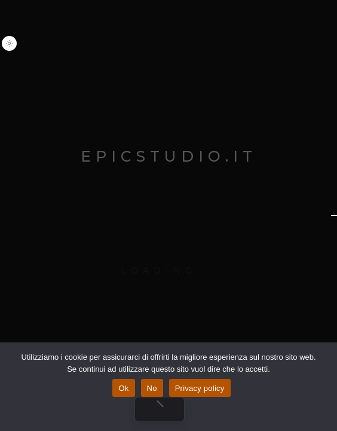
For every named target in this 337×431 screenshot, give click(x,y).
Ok (123, 388)
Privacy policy (200, 388)
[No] (159, 409)
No (152, 388)
